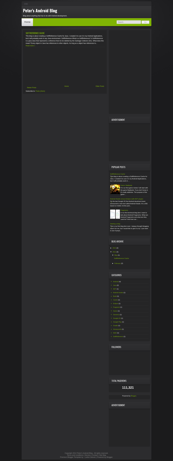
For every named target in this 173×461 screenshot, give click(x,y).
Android (116, 281)
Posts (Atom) (40, 91)
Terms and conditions (75, 455)
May (116, 255)
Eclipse (115, 303)
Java (114, 285)
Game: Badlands (126, 185)
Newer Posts (31, 88)
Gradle (115, 325)
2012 (115, 252)
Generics (116, 314)
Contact (95, 455)
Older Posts (100, 86)
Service (88, 455)
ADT (114, 289)
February (117, 263)
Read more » (30, 46)
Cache (115, 300)
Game (115, 311)
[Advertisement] (65, 67)
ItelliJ (115, 333)
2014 (115, 248)
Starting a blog (115, 224)
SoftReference (118, 336)
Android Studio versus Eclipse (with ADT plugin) (126, 199)
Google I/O (117, 318)
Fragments (124, 210)
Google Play (117, 322)
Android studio (118, 292)
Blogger (133, 396)
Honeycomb (117, 329)
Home (26, 4)
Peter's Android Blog (40, 10)
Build (115, 296)
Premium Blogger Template (70, 457)
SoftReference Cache (35, 33)
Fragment (116, 307)
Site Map (102, 455)
